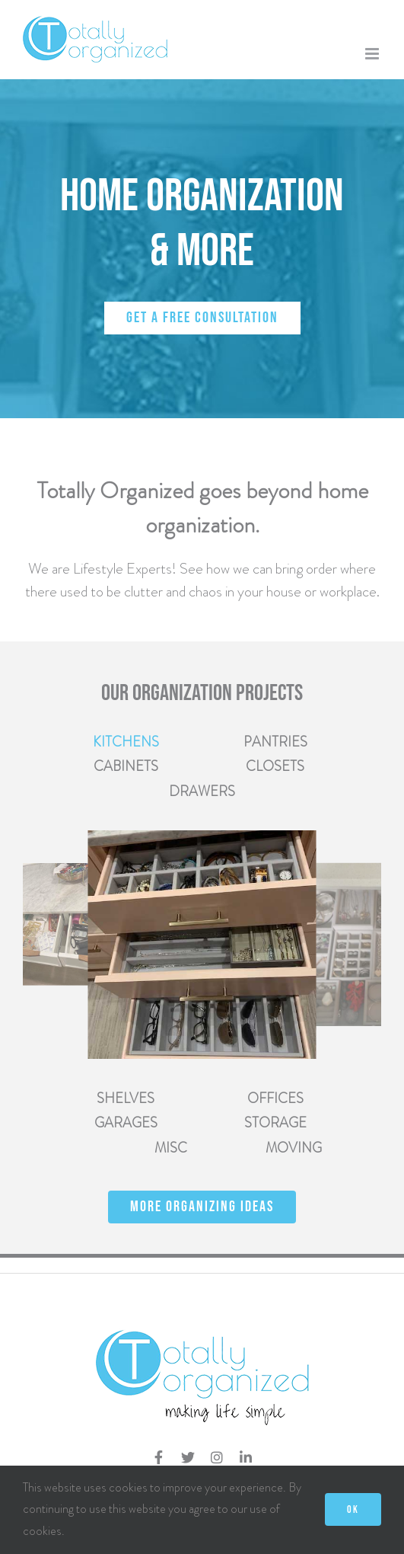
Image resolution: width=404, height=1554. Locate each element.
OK (353, 1509)
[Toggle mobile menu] (373, 54)
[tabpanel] (202, 944)
